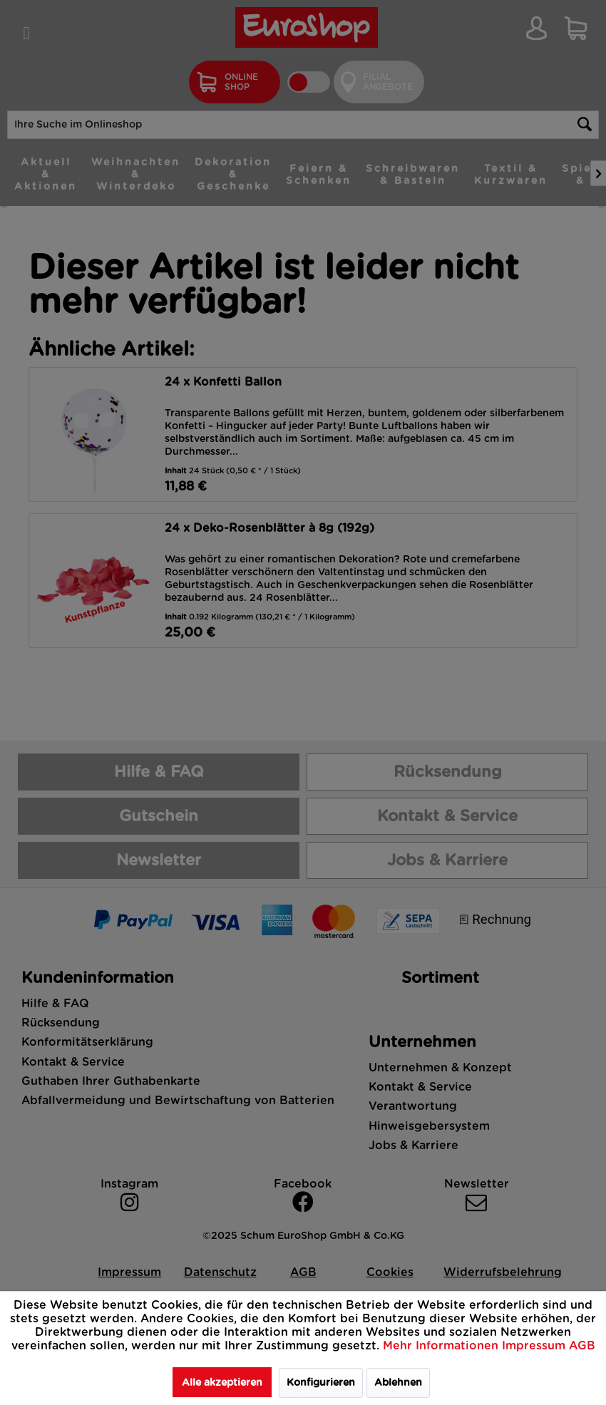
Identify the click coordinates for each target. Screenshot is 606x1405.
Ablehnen (398, 1383)
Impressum (535, 1346)
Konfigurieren (321, 1383)
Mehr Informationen (442, 1346)
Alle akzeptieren (222, 1383)
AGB (582, 1346)
